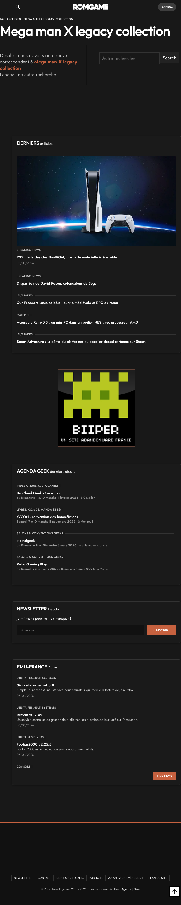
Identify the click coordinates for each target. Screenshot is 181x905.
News (137, 889)
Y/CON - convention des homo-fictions (47, 516)
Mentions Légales (70, 878)
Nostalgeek (26, 540)
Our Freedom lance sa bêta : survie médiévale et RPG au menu (67, 302)
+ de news (164, 776)
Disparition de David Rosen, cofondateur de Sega (57, 283)
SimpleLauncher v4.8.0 (35, 685)
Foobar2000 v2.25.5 (34, 744)
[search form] (129, 58)
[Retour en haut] (174, 891)
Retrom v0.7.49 (29, 715)
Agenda (167, 7)
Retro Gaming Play (32, 564)
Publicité (96, 878)
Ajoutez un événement (125, 878)
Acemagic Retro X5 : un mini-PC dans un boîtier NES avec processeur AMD (77, 322)
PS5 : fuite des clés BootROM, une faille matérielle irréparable (67, 257)
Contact (44, 878)
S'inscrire (161, 630)
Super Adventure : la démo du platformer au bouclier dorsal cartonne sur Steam (81, 341)
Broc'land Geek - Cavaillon (38, 493)
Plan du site (157, 878)
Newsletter (23, 878)
